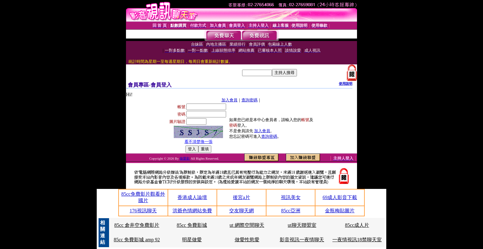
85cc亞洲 (290, 210)
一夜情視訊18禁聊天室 (357, 239)
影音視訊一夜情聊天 (302, 239)
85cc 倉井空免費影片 (136, 225)
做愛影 (185, 158)
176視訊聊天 (143, 210)
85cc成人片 (357, 225)
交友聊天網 (241, 210)
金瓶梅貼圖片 (340, 210)
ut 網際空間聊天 (246, 225)
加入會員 (229, 100)
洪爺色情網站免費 (192, 210)
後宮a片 (241, 197)
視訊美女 (291, 197)
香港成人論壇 (192, 197)
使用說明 (345, 83)
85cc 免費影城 (192, 225)
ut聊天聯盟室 (302, 225)
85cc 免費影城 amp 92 (137, 239)
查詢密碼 (250, 100)
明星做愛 (192, 239)
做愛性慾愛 (247, 239)
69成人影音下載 (340, 197)
